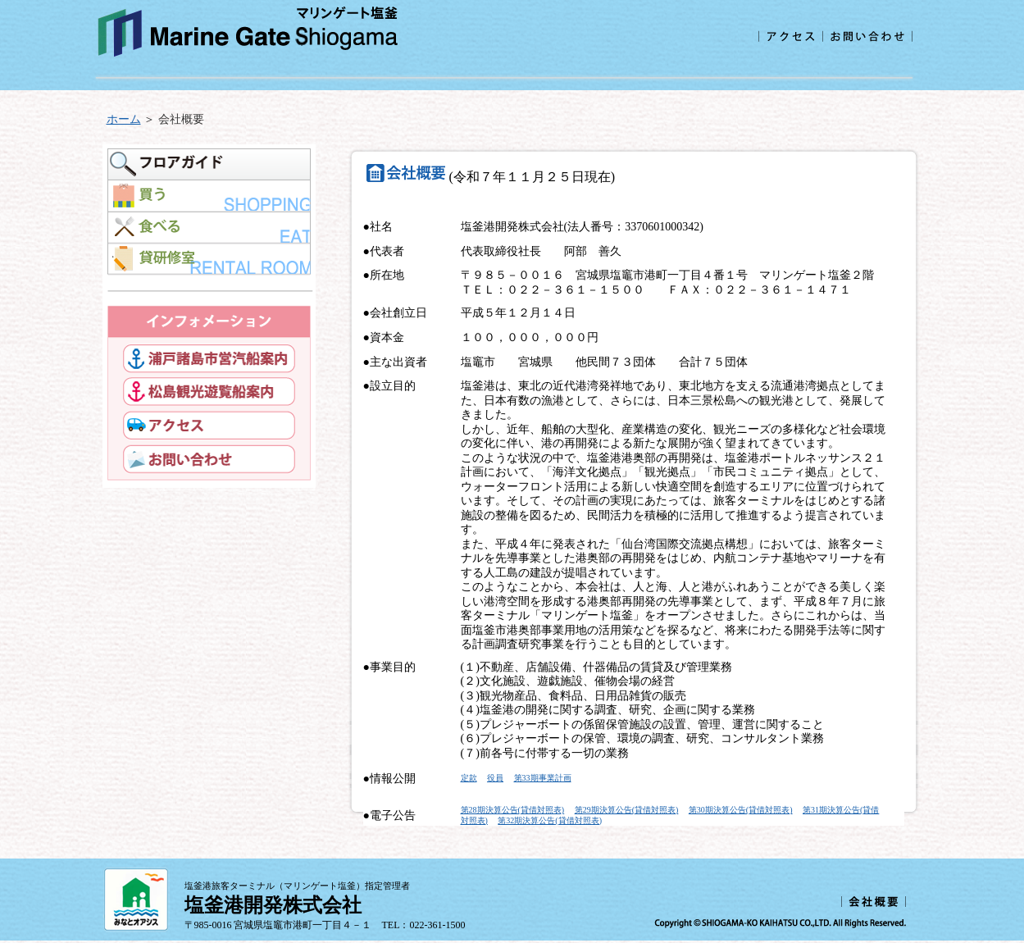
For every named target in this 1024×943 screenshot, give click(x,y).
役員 (495, 777)
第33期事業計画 (542, 777)
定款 (469, 777)
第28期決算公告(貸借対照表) (513, 809)
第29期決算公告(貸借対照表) (627, 809)
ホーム (124, 119)
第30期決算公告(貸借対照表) (741, 809)
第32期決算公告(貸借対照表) (550, 820)
